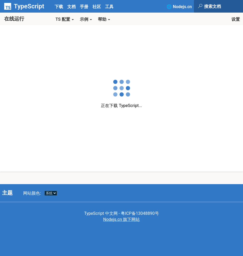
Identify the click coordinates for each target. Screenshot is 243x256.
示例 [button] (86, 19)
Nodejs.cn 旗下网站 (121, 219)
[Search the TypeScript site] (223, 6)
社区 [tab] (96, 6)
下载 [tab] (59, 6)
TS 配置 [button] (64, 19)
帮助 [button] (104, 19)
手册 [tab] (84, 6)
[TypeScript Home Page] (26, 6)
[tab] (71, 6)
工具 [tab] (109, 6)
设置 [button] (235, 19)
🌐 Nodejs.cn (179, 6)
